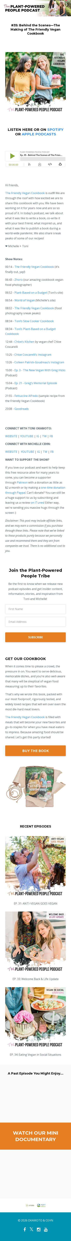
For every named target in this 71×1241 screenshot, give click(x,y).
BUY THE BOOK (35, 750)
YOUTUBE (26, 436)
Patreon (22, 482)
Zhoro (18, 280)
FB (51, 436)
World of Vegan (24, 300)
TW (44, 436)
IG (37, 436)
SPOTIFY (55, 130)
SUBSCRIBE (35, 637)
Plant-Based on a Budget (30, 293)
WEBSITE (11, 436)
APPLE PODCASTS (39, 134)
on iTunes (37, 503)
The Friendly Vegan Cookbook (25, 717)
